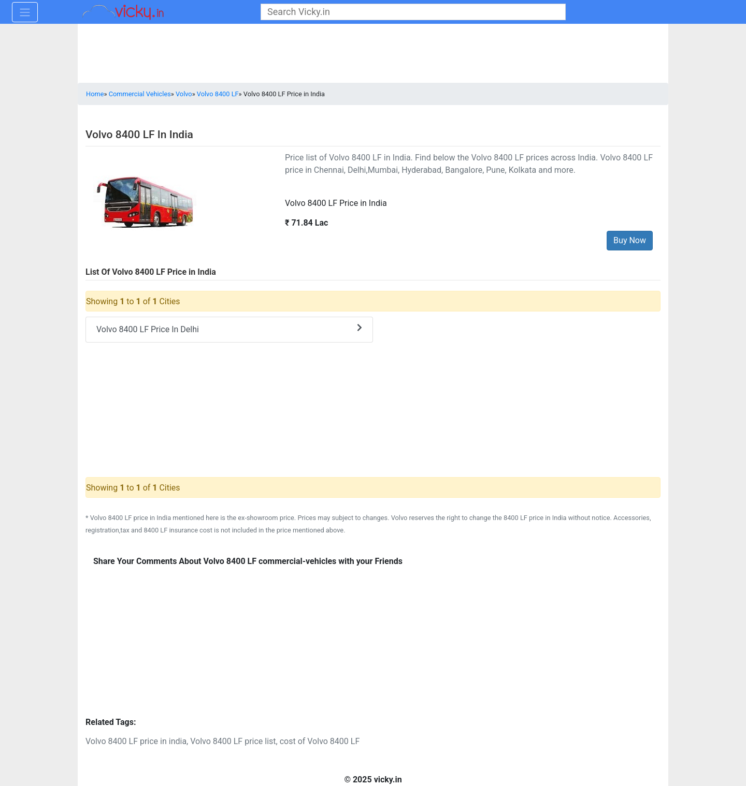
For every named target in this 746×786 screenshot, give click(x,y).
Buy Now (629, 240)
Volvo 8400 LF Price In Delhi (229, 328)
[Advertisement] (373, 646)
